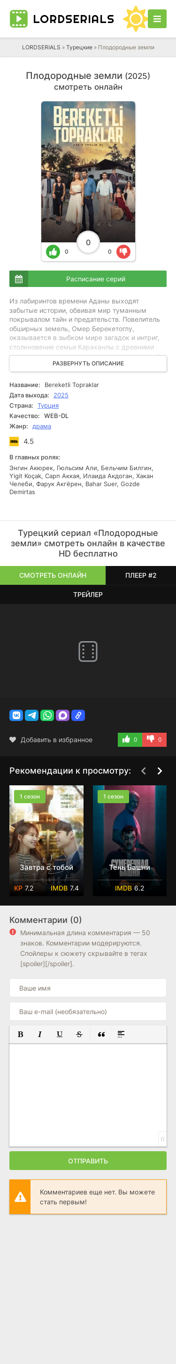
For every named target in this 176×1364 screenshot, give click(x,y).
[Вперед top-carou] (160, 771)
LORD (74, 19)
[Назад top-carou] (143, 771)
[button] (16, 715)
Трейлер (88, 594)
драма (41, 426)
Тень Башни (129, 867)
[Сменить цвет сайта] (136, 19)
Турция (48, 405)
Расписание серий (95, 279)
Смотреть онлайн (52, 575)
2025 (61, 395)
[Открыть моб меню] (157, 18)
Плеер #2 (141, 575)
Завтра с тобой (46, 867)
